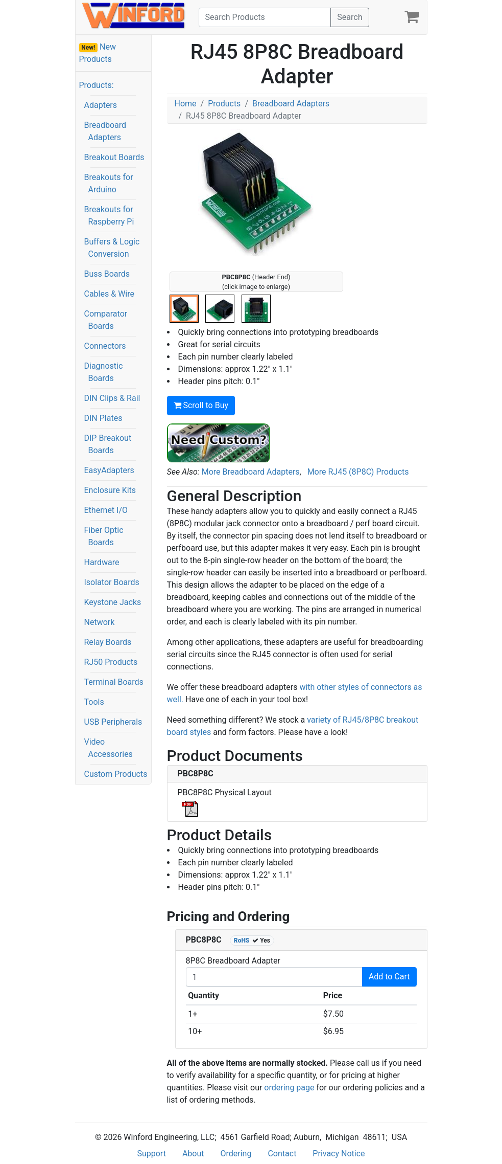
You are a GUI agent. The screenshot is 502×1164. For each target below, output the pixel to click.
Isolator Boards (111, 582)
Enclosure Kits (110, 490)
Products (224, 103)
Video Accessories (108, 748)
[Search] (265, 17)
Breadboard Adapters (105, 131)
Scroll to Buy (201, 405)
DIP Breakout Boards (108, 444)
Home (186, 103)
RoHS (242, 940)
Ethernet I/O (106, 510)
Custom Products (116, 774)
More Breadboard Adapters (251, 472)
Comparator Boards (106, 320)
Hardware (101, 562)
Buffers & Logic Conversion (112, 248)
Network (99, 622)
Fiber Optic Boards (104, 536)
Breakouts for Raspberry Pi (109, 216)
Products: (96, 85)
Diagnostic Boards (103, 372)
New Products (97, 53)
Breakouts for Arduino (108, 183)
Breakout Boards (114, 157)
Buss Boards (107, 274)
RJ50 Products (111, 662)
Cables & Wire (109, 294)
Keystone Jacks (112, 602)
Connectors (105, 346)
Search (349, 17)
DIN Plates (103, 418)
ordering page (289, 1087)
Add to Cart (389, 976)
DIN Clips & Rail (112, 398)
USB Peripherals (113, 722)
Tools (94, 702)
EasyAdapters (109, 470)
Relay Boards (108, 642)
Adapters (100, 105)
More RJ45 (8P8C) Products (358, 472)
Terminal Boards (114, 682)
